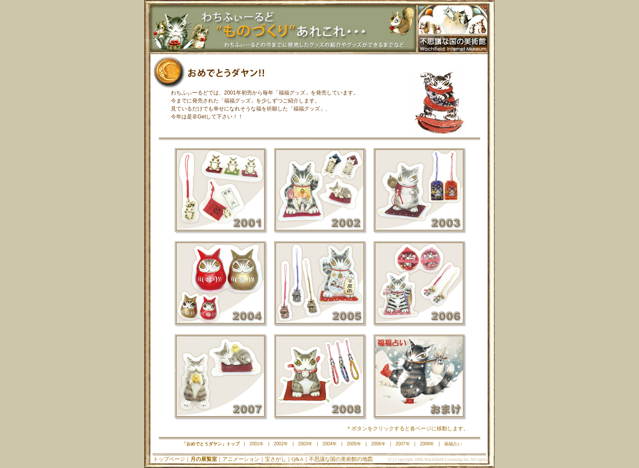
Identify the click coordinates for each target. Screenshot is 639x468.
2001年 (220, 192)
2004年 (220, 285)
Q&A (298, 459)
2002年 (319, 192)
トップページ (169, 459)
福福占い (419, 378)
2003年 (419, 192)
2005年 (319, 285)
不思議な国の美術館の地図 (341, 459)
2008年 (319, 378)
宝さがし (275, 459)
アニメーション (241, 459)
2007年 (220, 378)
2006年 (419, 285)
